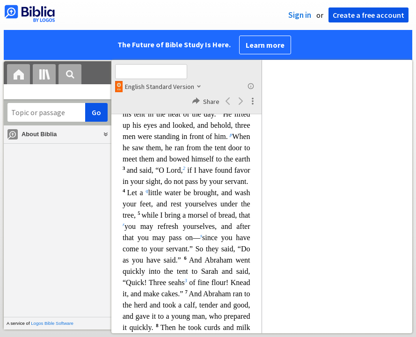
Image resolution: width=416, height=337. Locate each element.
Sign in (299, 15)
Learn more (265, 45)
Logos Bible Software (52, 323)
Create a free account (368, 15)
